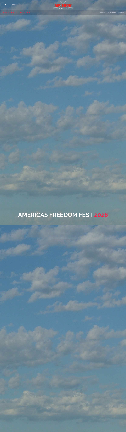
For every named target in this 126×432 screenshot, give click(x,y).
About (102, 12)
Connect (121, 12)
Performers (111, 12)
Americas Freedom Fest (17, 12)
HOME (5, 5)
